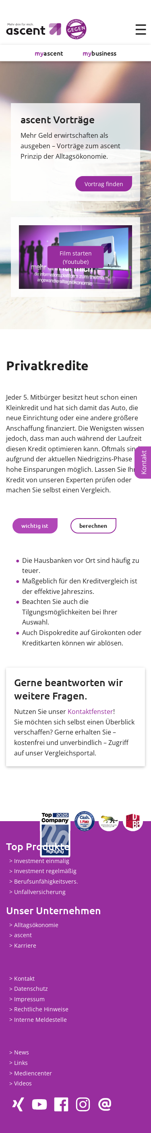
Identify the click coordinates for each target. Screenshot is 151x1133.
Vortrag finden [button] (104, 184)
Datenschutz (31, 989)
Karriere (25, 945)
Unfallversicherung (40, 892)
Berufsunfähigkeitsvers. (46, 881)
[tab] (35, 526)
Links (21, 1063)
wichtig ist (34, 525)
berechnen (93, 525)
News (21, 1052)
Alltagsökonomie (36, 925)
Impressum (29, 999)
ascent (49, 52)
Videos (23, 1083)
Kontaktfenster (90, 711)
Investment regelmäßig (45, 871)
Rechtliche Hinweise (41, 1009)
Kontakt (143, 462)
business (99, 52)
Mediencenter (33, 1073)
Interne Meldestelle (40, 1019)
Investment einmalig (41, 861)
